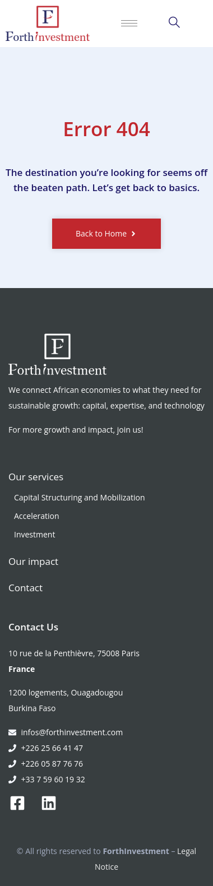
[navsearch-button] (174, 24)
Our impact (33, 561)
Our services (35, 476)
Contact (25, 587)
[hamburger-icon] (129, 23)
